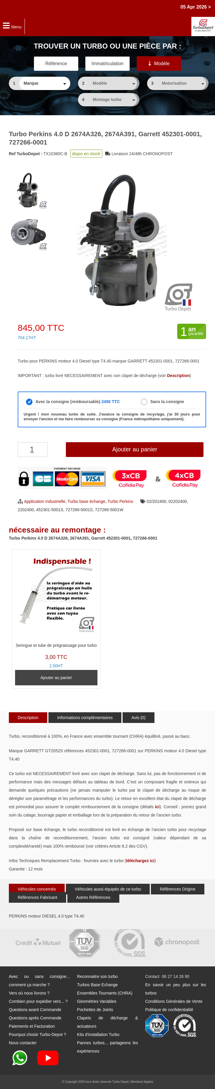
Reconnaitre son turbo (97, 976)
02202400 (178, 501)
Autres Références (93, 897)
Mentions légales (142, 1081)
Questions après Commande (35, 1018)
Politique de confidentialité (169, 1009)
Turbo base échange (86, 501)
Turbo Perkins (120, 501)
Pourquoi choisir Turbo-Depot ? (37, 1034)
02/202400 (156, 501)
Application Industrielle (44, 501)
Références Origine (178, 889)
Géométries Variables (97, 1001)
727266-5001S (79, 509)
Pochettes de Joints (95, 1009)
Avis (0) (138, 717)
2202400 (26, 509)
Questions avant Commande (35, 1009)
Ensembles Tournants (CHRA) (104, 993)
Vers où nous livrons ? (29, 993)
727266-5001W (109, 509)
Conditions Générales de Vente (174, 1001)
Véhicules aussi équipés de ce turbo (108, 889)
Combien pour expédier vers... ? (38, 1001)
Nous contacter (23, 1042)
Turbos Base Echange (97, 984)
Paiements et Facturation (32, 1026)
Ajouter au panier (134, 449)
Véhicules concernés (37, 889)
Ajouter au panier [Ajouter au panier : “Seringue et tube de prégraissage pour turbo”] (56, 677)
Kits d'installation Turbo (98, 1034)
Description (28, 717)
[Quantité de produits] (33, 449)
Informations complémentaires (85, 717)
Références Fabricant (37, 897)
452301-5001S (49, 509)
